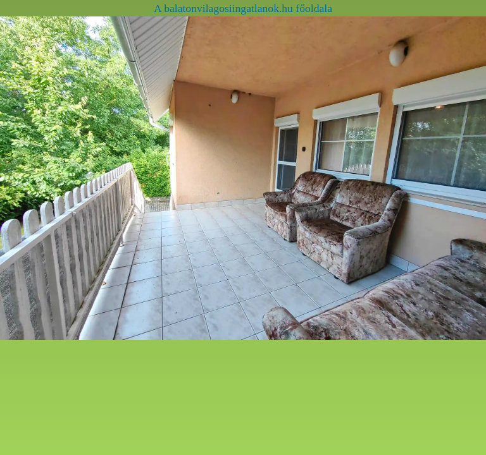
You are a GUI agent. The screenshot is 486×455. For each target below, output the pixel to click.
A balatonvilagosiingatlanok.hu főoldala (243, 8)
